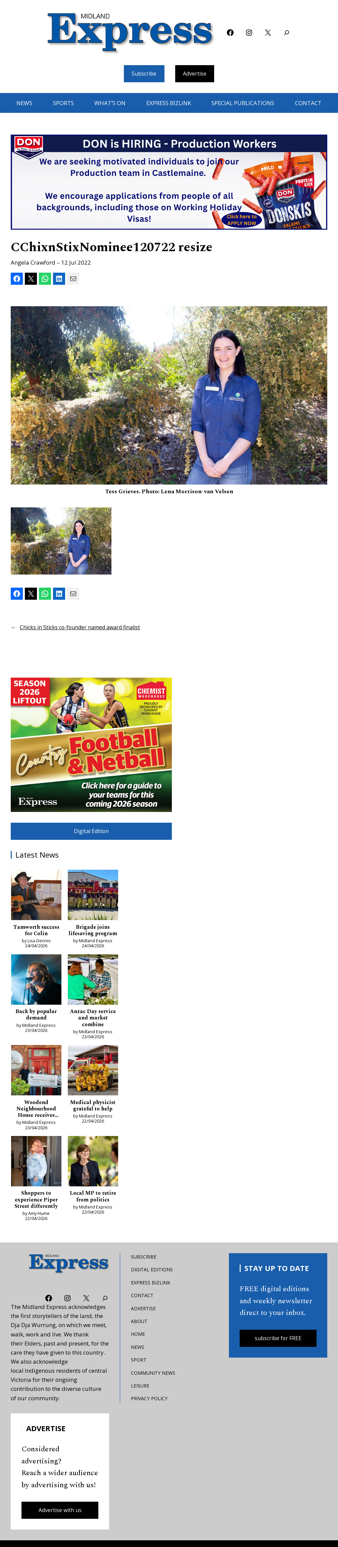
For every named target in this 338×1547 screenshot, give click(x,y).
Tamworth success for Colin (36, 933)
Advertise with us (60, 1524)
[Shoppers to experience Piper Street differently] (36, 1174)
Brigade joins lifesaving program (93, 936)
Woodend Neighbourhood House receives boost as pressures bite (36, 1120)
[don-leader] (169, 183)
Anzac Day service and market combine (92, 1028)
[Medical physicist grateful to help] (93, 1082)
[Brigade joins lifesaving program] (93, 898)
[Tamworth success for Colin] (36, 898)
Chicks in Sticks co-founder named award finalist (84, 628)
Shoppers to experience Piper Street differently (36, 1212)
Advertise (196, 74)
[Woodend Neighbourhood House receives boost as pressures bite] (36, 1082)
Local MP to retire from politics (93, 1209)
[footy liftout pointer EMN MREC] (91, 745)
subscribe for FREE (278, 1352)
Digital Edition (91, 832)
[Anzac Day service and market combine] (93, 990)
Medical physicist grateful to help (93, 1117)
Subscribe (143, 74)
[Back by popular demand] (36, 990)
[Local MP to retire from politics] (93, 1174)
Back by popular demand (36, 1025)
